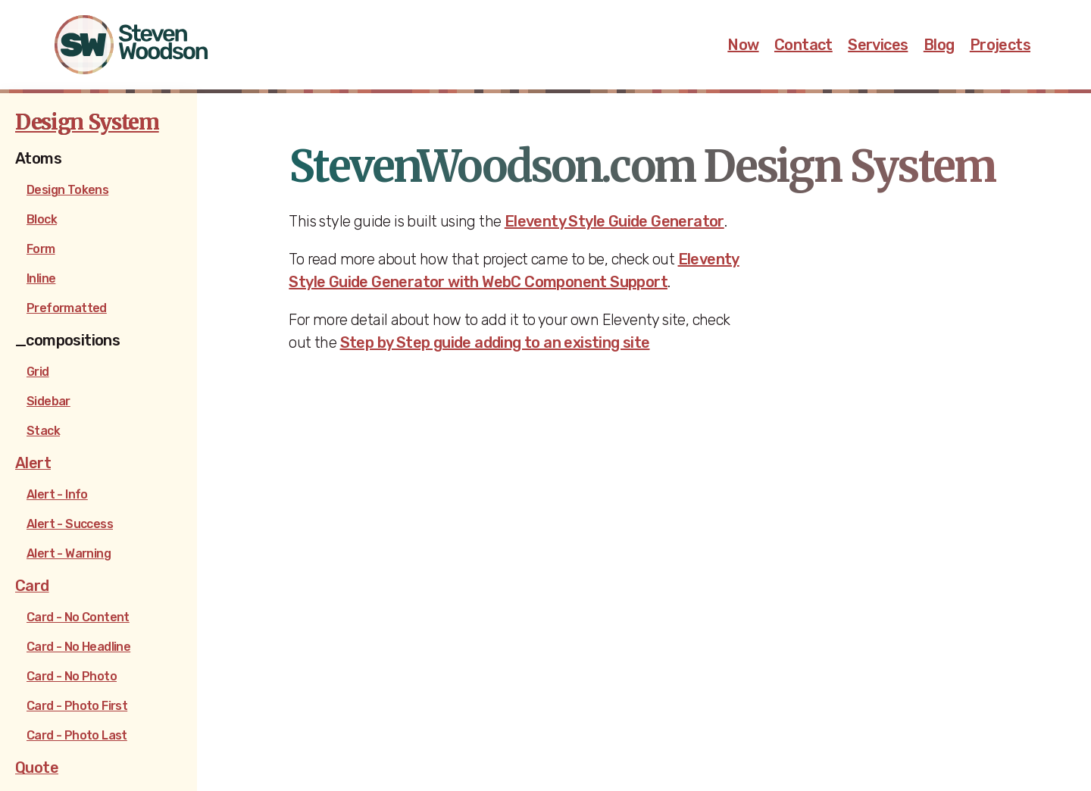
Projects (1000, 45)
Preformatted (67, 308)
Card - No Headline (78, 646)
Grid (38, 371)
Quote (36, 767)
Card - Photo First (77, 706)
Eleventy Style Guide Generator (614, 221)
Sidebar (48, 401)
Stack (43, 431)
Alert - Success (70, 524)
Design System (86, 122)
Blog (939, 45)
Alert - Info (57, 494)
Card (32, 586)
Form (41, 249)
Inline (41, 278)
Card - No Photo (72, 676)
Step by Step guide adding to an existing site (495, 342)
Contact (803, 45)
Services (878, 45)
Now (742, 45)
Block (42, 219)
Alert (33, 463)
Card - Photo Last (77, 735)
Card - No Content (78, 617)
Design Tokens (67, 190)
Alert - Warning (69, 553)
